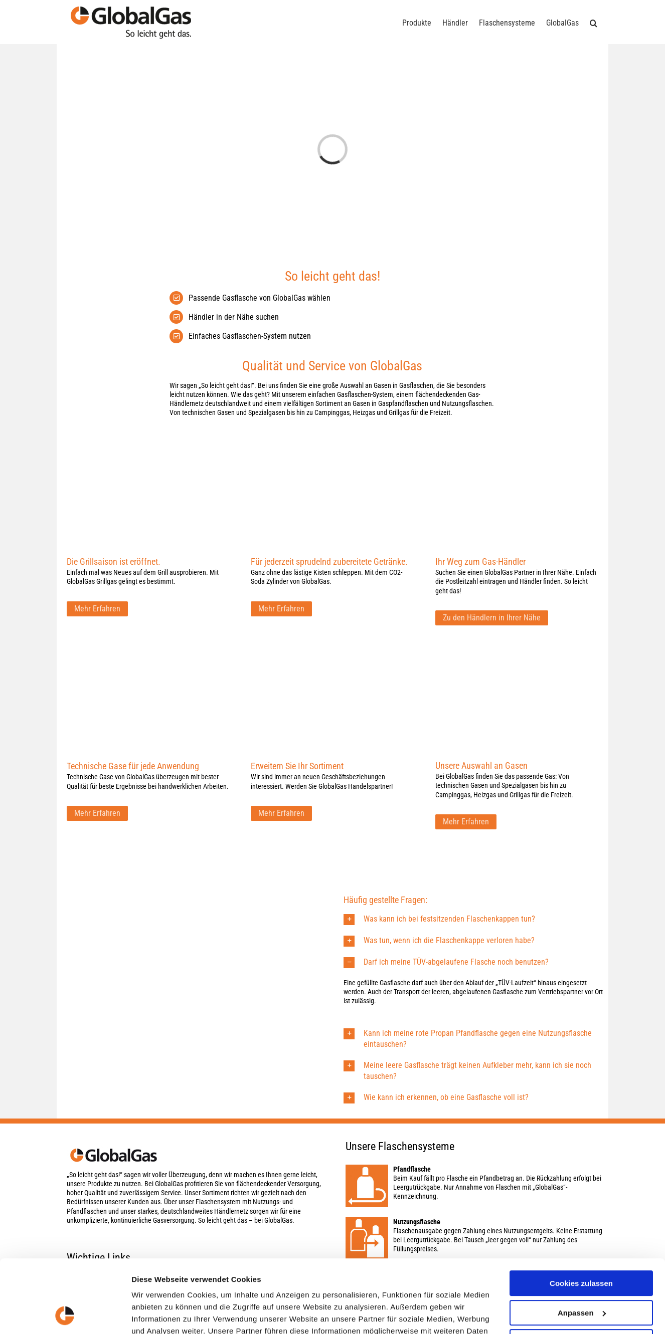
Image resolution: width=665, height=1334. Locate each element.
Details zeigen (156, 1314)
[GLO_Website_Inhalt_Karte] (516, 451)
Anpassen (582, 1244)
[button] (593, 22)
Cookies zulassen (581, 1215)
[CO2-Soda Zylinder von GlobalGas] (332, 451)
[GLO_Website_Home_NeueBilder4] (516, 655)
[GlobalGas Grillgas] (148, 451)
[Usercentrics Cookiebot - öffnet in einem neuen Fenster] (65, 1314)
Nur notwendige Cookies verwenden (581, 1277)
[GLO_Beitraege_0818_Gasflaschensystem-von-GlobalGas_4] (332, 655)
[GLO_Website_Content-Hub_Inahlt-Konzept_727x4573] (148, 655)
